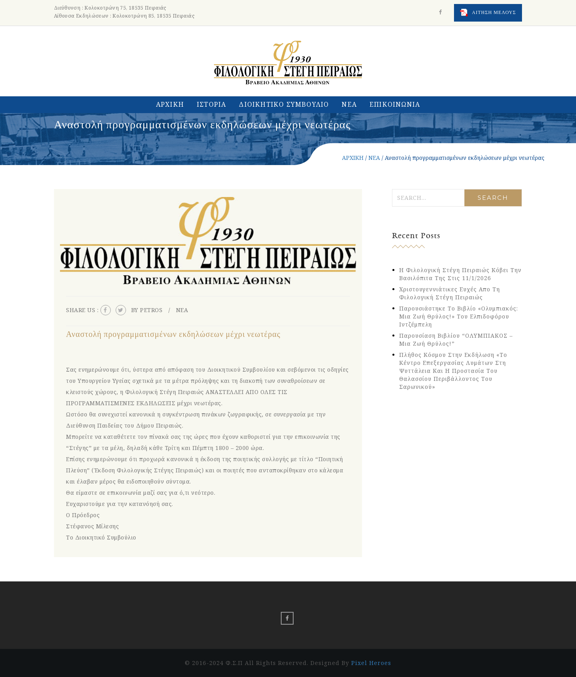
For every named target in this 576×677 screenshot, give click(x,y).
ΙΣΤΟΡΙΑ (211, 104)
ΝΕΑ (349, 104)
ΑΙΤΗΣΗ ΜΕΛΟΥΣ (488, 13)
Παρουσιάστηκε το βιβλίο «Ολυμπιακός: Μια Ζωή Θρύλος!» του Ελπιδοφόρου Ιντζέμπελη (458, 316)
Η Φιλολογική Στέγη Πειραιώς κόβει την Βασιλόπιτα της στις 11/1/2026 (460, 274)
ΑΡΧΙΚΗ (170, 104)
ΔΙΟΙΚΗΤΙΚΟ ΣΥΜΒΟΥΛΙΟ (284, 104)
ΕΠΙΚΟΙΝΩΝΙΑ (395, 104)
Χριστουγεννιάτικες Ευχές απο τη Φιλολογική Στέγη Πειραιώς (449, 293)
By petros (147, 310)
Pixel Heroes (371, 663)
